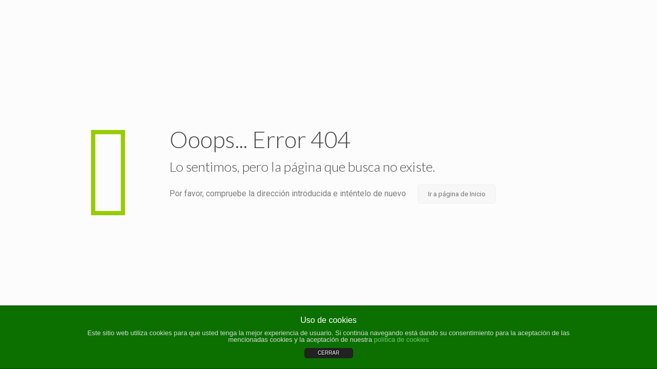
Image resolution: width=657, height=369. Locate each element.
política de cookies (401, 339)
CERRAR (328, 353)
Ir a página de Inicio (457, 194)
